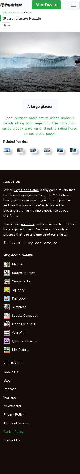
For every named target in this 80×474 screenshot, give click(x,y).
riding (62, 128)
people (51, 134)
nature (43, 118)
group (40, 134)
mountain (51, 123)
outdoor (21, 118)
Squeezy (18, 290)
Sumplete (19, 307)
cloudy (18, 128)
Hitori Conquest (23, 324)
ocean (54, 118)
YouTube (10, 397)
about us (27, 224)
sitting (19, 123)
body (63, 123)
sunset (29, 134)
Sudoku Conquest (25, 315)
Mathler (17, 264)
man (72, 123)
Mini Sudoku (20, 350)
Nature (6, 12)
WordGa (18, 333)
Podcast (9, 389)
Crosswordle (21, 281)
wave (28, 128)
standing (50, 128)
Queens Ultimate (24, 341)
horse (72, 128)
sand (38, 128)
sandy (6, 128)
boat (29, 123)
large (38, 123)
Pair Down (19, 298)
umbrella (67, 118)
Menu (6, 25)
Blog (7, 380)
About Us (10, 372)
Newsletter (12, 406)
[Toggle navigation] (74, 5)
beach (8, 123)
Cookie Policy (13, 431)
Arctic (16, 12)
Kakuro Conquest (24, 273)
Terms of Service (16, 423)
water (32, 118)
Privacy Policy (13, 414)
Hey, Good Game (26, 190)
